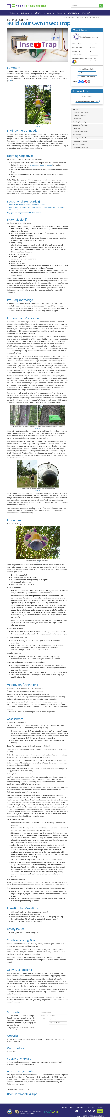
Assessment (77, 135)
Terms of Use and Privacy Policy (93, 1115)
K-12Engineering (26, 12)
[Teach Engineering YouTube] (76, 1111)
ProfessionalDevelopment (73, 12)
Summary (76, 109)
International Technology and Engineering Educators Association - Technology (36, 207)
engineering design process (41, 165)
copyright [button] (37, 126)
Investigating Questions (81, 138)
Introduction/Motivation (80, 125)
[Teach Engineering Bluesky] (89, 1111)
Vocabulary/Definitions (80, 131)
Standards (49, 13)
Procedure (76, 128)
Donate (100, 1107)
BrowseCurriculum (13, 12)
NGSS (10, 80)
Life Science (94, 55)
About (72, 1107)
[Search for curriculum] (101, 6)
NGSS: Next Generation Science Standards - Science (26, 205)
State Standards (14, 210)
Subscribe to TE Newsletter (58, 1023)
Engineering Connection (81, 112)
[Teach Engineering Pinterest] (93, 1111)
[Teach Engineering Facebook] (80, 1111)
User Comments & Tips (80, 147)
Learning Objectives (79, 115)
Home (64, 1107)
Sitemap (91, 1107)
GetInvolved (61, 12)
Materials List (77, 119)
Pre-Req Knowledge (80, 122)
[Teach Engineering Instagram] (84, 1111)
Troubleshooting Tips (80, 141)
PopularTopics (38, 12)
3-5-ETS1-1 (93, 60)
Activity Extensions (79, 144)
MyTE (100, 1111)
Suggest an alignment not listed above (24, 213)
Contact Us (81, 1107)
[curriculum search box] (85, 6)
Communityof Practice (86, 12)
